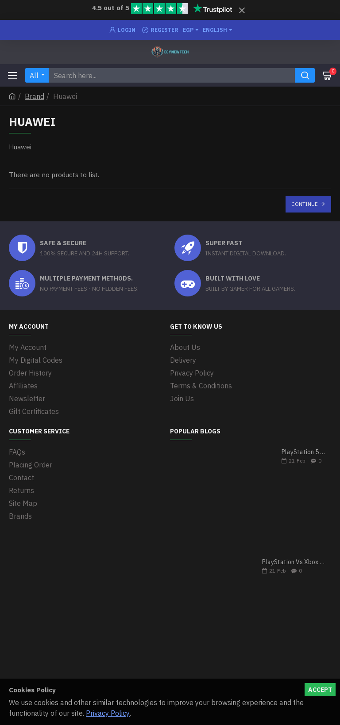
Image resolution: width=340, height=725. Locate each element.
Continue (304, 204)
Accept (320, 690)
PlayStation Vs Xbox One (293, 562)
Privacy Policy (108, 713)
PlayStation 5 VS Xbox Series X (303, 452)
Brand (34, 96)
